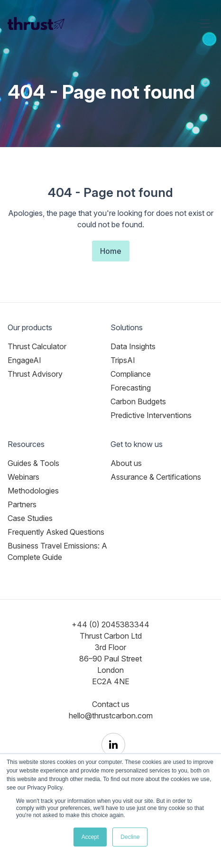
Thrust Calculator (37, 346)
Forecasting (130, 387)
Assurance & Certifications (155, 477)
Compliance (130, 374)
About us (126, 463)
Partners (22, 504)
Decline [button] (129, 837)
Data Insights (133, 346)
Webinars (23, 477)
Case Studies (30, 518)
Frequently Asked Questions (56, 532)
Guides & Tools (33, 463)
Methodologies (33, 490)
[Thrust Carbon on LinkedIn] (113, 745)
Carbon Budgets (138, 401)
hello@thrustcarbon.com (111, 715)
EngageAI (24, 360)
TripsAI (122, 360)
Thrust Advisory (35, 374)
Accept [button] (90, 837)
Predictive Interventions (151, 415)
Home (110, 251)
